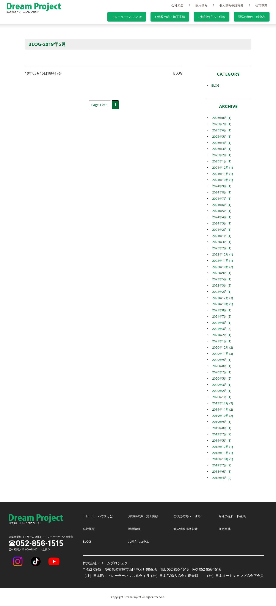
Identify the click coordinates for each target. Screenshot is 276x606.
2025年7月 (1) (221, 124)
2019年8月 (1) (221, 427)
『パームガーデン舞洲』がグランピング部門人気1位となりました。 (99, 84)
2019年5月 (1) (221, 440)
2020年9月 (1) (221, 359)
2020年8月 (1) (221, 365)
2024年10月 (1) (222, 179)
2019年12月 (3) (222, 403)
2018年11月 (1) (222, 452)
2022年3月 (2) (221, 285)
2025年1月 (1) (221, 161)
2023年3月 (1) (221, 241)
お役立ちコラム (140, 541)
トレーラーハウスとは (142, 17)
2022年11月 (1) (222, 260)
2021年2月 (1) (221, 334)
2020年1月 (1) (221, 396)
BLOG (213, 85)
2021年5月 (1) (221, 322)
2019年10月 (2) (222, 415)
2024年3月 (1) (221, 223)
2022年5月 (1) (221, 279)
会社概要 (193, 5)
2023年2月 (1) (221, 248)
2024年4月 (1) (221, 217)
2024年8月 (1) (221, 192)
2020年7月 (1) (221, 372)
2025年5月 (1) (221, 136)
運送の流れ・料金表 (254, 17)
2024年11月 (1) (222, 173)
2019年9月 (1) (221, 421)
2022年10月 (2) (222, 266)
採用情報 (212, 5)
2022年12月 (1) (222, 254)
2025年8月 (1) (221, 117)
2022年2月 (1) (221, 291)
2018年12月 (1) (222, 446)
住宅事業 (263, 5)
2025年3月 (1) (221, 148)
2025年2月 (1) (221, 155)
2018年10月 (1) (222, 458)
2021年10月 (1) (222, 303)
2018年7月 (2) (221, 465)
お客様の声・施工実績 (181, 17)
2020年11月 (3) (222, 353)
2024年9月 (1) (221, 186)
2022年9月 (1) (221, 272)
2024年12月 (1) (222, 167)
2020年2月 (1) (221, 390)
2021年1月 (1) (221, 341)
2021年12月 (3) (222, 297)
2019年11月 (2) (222, 409)
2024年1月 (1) (221, 235)
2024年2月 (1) (221, 229)
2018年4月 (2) (221, 477)
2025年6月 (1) (221, 130)
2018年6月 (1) (221, 471)
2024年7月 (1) (221, 198)
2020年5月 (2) (221, 378)
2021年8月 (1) (221, 310)
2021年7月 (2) (221, 316)
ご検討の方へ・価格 (218, 17)
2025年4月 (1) (221, 142)
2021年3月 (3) (221, 328)
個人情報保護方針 (238, 5)
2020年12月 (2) (222, 347)
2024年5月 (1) (221, 210)
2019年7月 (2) (221, 434)
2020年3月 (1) (221, 384)
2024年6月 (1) (221, 204)
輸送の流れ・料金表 (234, 516)
